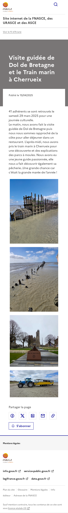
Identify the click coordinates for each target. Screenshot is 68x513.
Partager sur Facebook (12, 415)
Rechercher (55, 4)
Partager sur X (22, 415)
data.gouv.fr (38, 479)
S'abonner (21, 426)
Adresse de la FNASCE (25, 495)
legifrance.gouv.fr (14, 479)
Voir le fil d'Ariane (12, 32)
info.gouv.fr (10, 471)
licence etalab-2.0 (17, 508)
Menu (63, 4)
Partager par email (42, 415)
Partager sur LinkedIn (32, 415)
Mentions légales (39, 489)
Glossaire (22, 489)
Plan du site (9, 489)
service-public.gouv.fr (37, 471)
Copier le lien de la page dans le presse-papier (53, 415)
